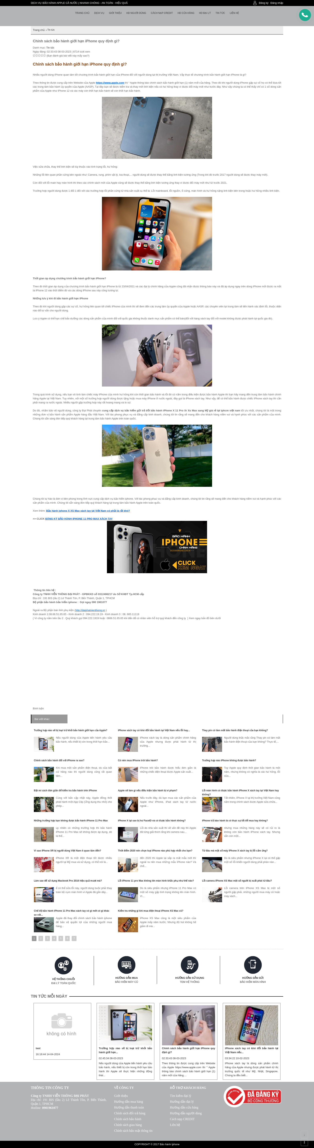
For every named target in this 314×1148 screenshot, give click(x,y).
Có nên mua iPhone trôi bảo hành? (138, 760)
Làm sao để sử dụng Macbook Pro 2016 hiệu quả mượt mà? (68, 880)
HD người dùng (136, 13)
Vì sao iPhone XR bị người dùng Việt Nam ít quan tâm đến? (67, 850)
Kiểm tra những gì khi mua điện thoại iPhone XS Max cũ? (150, 910)
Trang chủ (82, 13)
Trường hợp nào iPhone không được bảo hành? (229, 760)
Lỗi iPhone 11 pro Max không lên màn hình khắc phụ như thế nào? (156, 880)
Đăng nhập (277, 2)
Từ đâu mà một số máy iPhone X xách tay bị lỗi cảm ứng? (235, 850)
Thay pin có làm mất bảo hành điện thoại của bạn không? (235, 730)
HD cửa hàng (186, 13)
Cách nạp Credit (162, 13)
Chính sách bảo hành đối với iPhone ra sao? (59, 760)
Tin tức (220, 13)
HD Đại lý (205, 13)
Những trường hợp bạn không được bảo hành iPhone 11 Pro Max (71, 820)
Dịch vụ (99, 13)
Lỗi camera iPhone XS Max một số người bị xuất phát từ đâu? (237, 880)
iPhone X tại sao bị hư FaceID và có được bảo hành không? (152, 820)
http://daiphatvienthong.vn (90, 610)
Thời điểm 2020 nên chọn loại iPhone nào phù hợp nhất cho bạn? (155, 850)
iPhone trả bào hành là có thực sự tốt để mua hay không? (235, 820)
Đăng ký (264, 2)
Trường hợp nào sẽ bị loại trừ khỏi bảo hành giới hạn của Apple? (70, 730)
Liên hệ (234, 13)
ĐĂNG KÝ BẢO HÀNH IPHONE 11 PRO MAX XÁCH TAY (79, 518)
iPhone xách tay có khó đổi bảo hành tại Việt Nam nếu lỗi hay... (154, 730)
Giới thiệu (115, 13)
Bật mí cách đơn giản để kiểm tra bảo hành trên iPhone (65, 790)
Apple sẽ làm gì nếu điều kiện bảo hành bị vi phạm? (147, 790)
